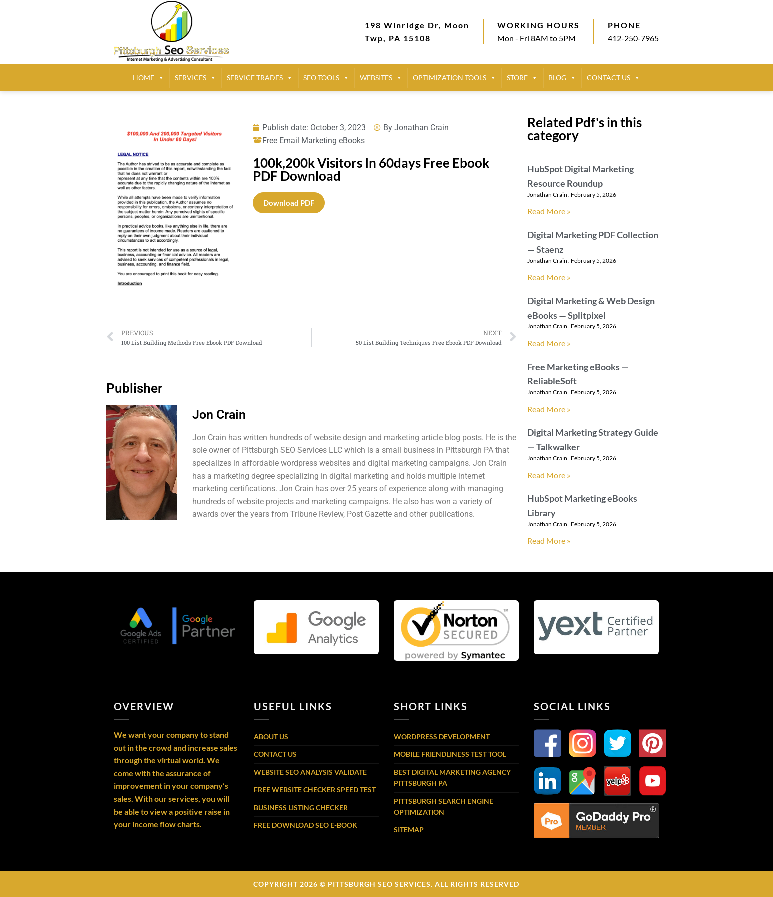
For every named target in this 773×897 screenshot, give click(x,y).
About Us (271, 736)
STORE (522, 78)
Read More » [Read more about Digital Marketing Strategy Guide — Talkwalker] (549, 475)
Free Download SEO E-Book (306, 825)
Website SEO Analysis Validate (310, 772)
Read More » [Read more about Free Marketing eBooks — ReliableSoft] (549, 409)
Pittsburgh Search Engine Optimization (444, 806)
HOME (148, 78)
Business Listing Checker (301, 807)
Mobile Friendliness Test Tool (450, 754)
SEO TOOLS (327, 78)
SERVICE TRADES (260, 78)
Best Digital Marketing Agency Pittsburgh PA (452, 777)
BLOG (562, 78)
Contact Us (275, 754)
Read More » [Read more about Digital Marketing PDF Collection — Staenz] (549, 277)
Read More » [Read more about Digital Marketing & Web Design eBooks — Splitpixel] (549, 343)
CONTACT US (613, 78)
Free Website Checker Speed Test (315, 789)
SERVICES (195, 78)
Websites (381, 78)
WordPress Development (442, 736)
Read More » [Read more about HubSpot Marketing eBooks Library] (549, 540)
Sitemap (409, 829)
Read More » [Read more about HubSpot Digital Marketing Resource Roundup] (549, 211)
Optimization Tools (454, 78)
